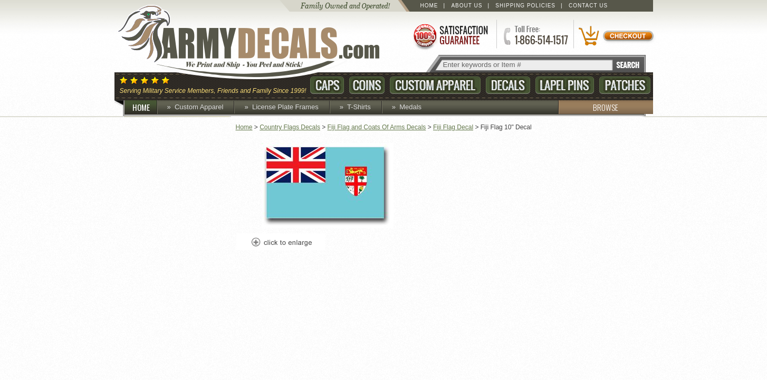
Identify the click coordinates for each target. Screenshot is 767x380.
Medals (410, 107)
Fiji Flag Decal (453, 127)
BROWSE (588, 107)
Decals (508, 85)
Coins (367, 85)
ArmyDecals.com (259, 42)
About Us (466, 5)
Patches (624, 85)
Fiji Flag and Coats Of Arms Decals (377, 127)
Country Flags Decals (290, 127)
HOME (145, 107)
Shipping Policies (525, 5)
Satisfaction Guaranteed (450, 35)
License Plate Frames (285, 107)
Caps (327, 85)
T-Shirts (359, 107)
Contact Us (588, 5)
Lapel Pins (564, 85)
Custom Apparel (435, 85)
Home (429, 5)
